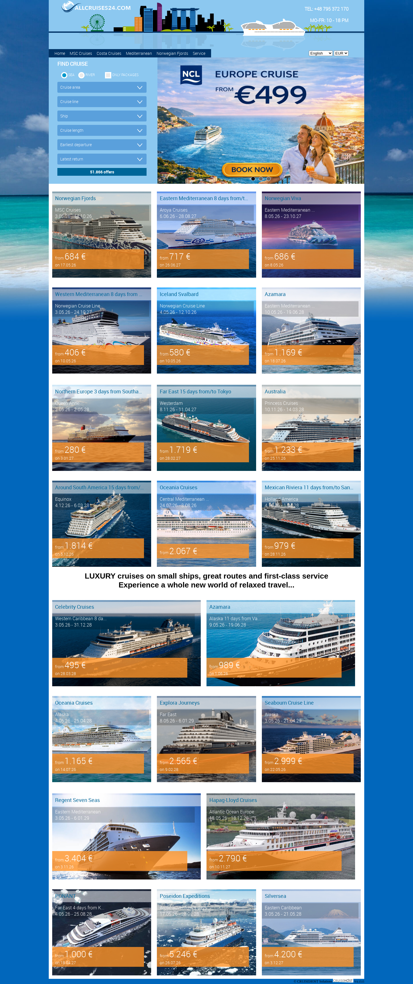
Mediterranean (139, 53)
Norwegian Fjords (172, 53)
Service (199, 53)
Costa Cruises (109, 53)
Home (59, 53)
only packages (125, 74)
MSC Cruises (81, 53)
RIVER (90, 74)
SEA (71, 74)
